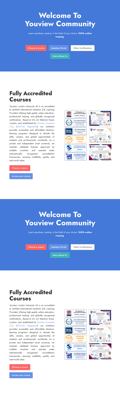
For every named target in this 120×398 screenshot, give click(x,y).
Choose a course (36, 48)
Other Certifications (82, 48)
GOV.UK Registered (27, 126)
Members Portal (58, 48)
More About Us (60, 56)
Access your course (21, 176)
